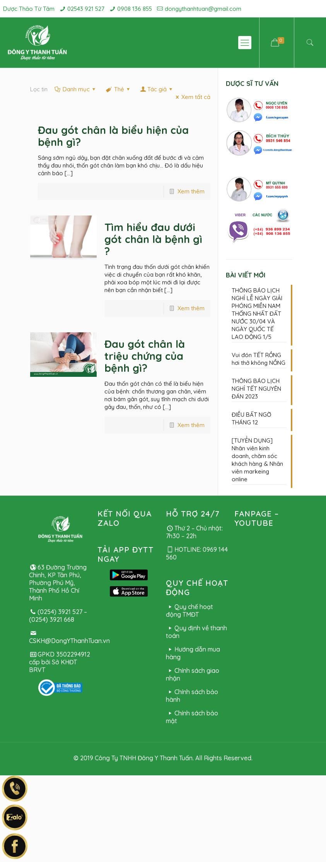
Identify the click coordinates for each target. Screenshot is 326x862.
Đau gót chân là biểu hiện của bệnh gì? (113, 136)
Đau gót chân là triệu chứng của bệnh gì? (144, 356)
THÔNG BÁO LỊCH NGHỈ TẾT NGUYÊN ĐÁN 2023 (256, 388)
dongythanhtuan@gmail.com (203, 8)
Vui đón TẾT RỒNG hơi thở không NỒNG (258, 358)
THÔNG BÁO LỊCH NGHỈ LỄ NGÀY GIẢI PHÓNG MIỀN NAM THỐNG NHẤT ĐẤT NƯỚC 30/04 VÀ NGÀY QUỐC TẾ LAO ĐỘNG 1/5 (257, 313)
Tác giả (157, 89)
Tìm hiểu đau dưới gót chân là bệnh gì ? (153, 239)
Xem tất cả (191, 97)
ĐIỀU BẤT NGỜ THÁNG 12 (251, 418)
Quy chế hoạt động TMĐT (189, 610)
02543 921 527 (85, 8)
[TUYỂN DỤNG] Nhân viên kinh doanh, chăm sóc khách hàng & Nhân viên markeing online (257, 460)
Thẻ (118, 89)
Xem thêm (191, 191)
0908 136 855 (134, 8)
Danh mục (75, 89)
